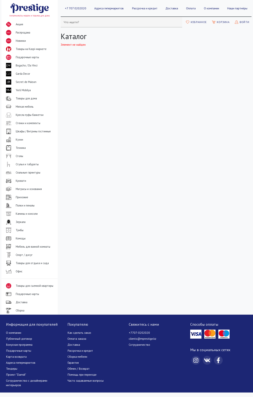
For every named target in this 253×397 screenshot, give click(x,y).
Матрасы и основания (23, 189)
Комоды (14, 238)
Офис (13, 271)
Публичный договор (19, 338)
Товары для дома (20, 98)
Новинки (15, 41)
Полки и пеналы (19, 205)
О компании (211, 8)
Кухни (13, 139)
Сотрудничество (139, 344)
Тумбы (13, 230)
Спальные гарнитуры (22, 172)
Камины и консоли (21, 213)
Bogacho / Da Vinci (20, 65)
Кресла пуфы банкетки (23, 115)
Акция (13, 24)
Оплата (191, 8)
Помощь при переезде (82, 374)
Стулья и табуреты (21, 164)
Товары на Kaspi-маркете (25, 49)
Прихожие (16, 197)
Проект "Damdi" (16, 374)
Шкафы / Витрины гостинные (27, 131)
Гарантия (73, 362)
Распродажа (17, 32)
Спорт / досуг (18, 255)
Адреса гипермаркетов (109, 8)
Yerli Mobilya (17, 90)
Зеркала (14, 222)
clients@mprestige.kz (142, 338)
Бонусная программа (19, 344)
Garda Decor (17, 73)
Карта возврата (16, 356)
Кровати (15, 180)
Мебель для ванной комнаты (27, 246)
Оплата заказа (76, 338)
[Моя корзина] (220, 22)
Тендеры (11, 368)
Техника (15, 147)
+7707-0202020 (139, 332)
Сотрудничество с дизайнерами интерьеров (26, 383)
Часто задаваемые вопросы (85, 380)
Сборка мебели (77, 356)
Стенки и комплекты (22, 123)
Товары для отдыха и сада (26, 263)
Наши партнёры (237, 8)
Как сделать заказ (79, 332)
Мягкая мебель (19, 106)
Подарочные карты (21, 57)
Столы (13, 156)
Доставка (171, 8)
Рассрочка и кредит (144, 8)
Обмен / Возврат (78, 368)
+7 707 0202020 (75, 8)
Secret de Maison (20, 82)
